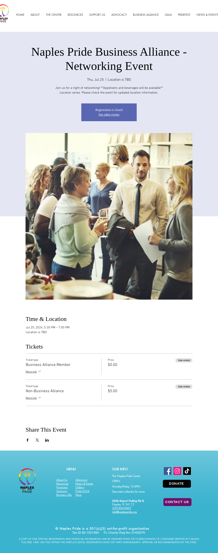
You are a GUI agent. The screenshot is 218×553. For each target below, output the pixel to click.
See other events (109, 114)
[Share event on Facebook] (27, 440)
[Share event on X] (37, 440)
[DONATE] (177, 484)
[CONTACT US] (177, 502)
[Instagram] (177, 471)
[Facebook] (168, 471)
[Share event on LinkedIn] (47, 440)
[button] (75, 15)
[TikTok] (187, 471)
